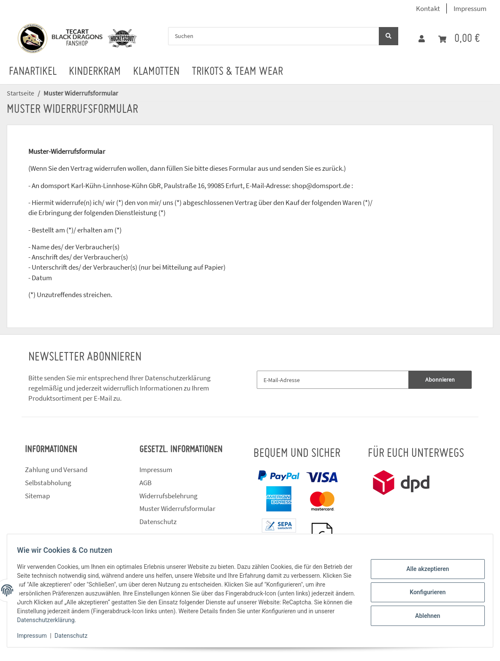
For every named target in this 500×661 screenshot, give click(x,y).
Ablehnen (423, 614)
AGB (145, 482)
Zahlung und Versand (56, 469)
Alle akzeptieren (423, 570)
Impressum (470, 8)
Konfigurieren (424, 592)
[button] (422, 39)
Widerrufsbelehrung (168, 495)
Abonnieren (440, 379)
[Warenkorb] (459, 39)
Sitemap (37, 495)
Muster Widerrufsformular (177, 508)
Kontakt (428, 8)
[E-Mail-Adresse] (333, 380)
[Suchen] (273, 36)
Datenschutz (158, 521)
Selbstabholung (48, 482)
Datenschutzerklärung (178, 377)
